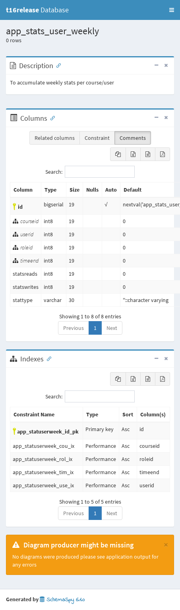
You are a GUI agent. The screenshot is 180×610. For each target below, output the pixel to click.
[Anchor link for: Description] (56, 65)
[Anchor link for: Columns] (50, 117)
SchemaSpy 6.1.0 (62, 600)
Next (111, 327)
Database (37, 9)
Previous (73, 327)
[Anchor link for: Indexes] (47, 358)
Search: (90, 172)
